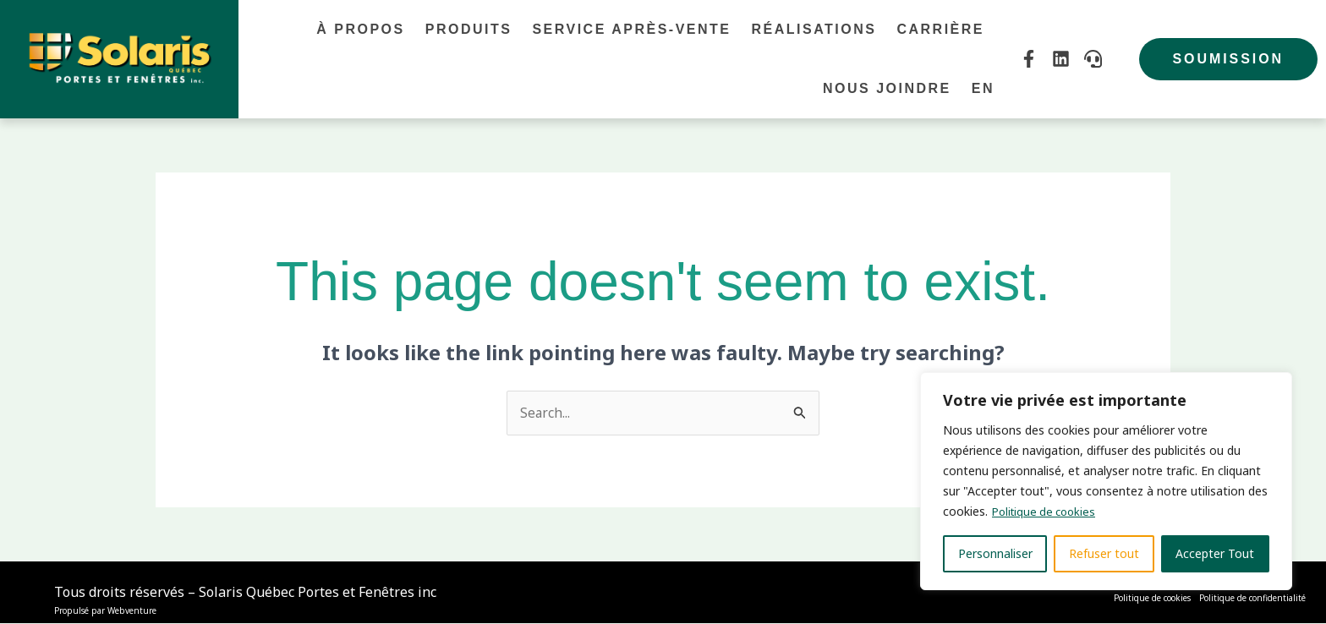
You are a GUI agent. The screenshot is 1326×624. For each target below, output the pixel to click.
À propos (360, 29)
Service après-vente (631, 29)
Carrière (940, 29)
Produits (468, 29)
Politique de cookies (1047, 511)
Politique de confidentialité (1252, 599)
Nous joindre (887, 88)
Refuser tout (1104, 553)
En (983, 88)
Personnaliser (995, 553)
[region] (1106, 481)
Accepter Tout (1214, 553)
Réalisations (813, 29)
